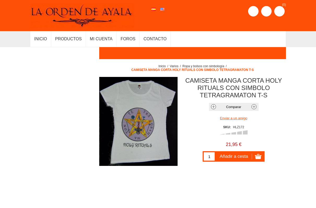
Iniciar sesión (266, 11)
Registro (253, 11)
